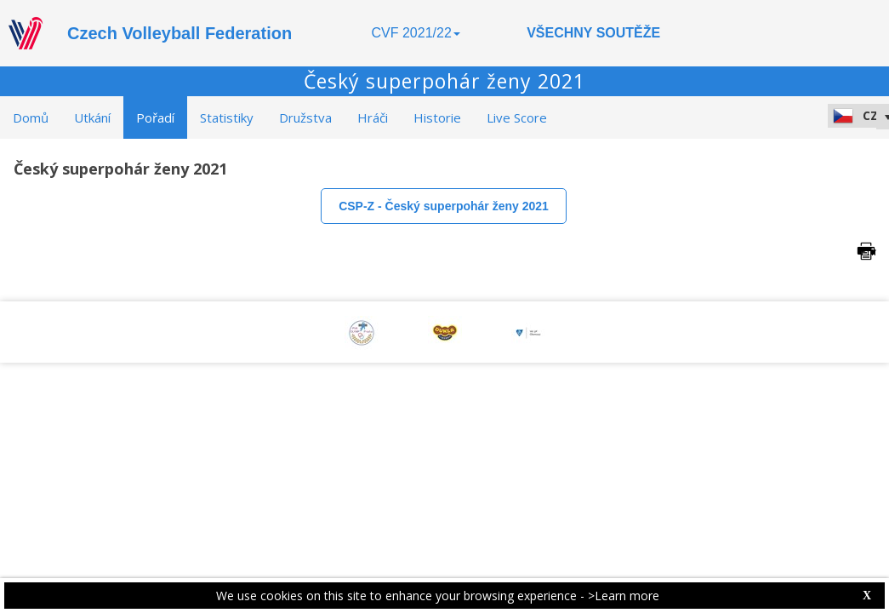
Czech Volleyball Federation (179, 33)
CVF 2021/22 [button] (416, 33)
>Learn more (623, 595)
